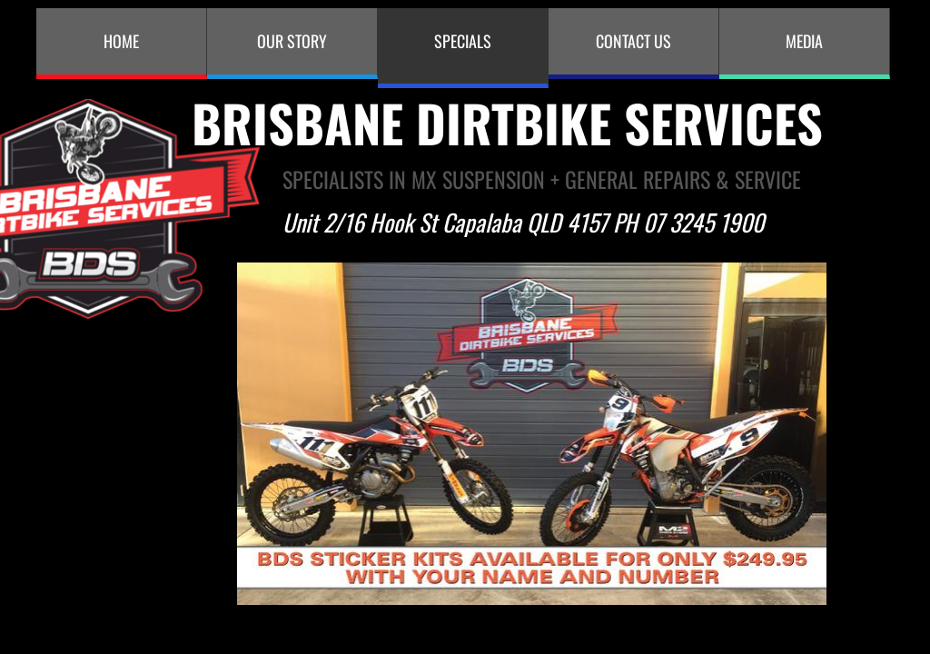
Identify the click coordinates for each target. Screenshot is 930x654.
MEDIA (804, 41)
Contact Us (633, 41)
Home (121, 41)
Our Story (292, 41)
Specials (462, 41)
